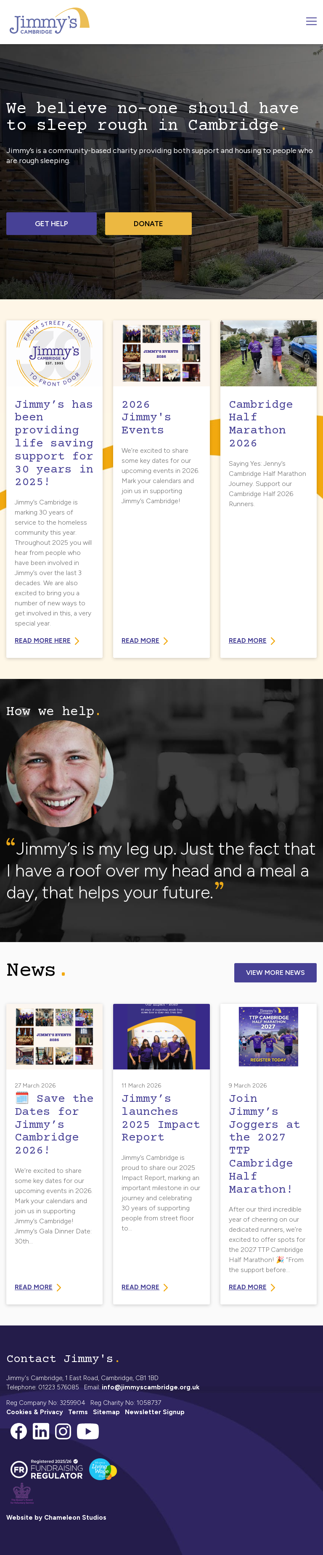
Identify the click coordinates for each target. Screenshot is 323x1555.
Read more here (43, 640)
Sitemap (106, 1412)
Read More (140, 640)
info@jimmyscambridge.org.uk (150, 1387)
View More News (275, 973)
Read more (248, 640)
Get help (51, 223)
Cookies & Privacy (34, 1412)
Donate (148, 223)
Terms (78, 1412)
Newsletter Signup (155, 1412)
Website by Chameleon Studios (56, 1517)
